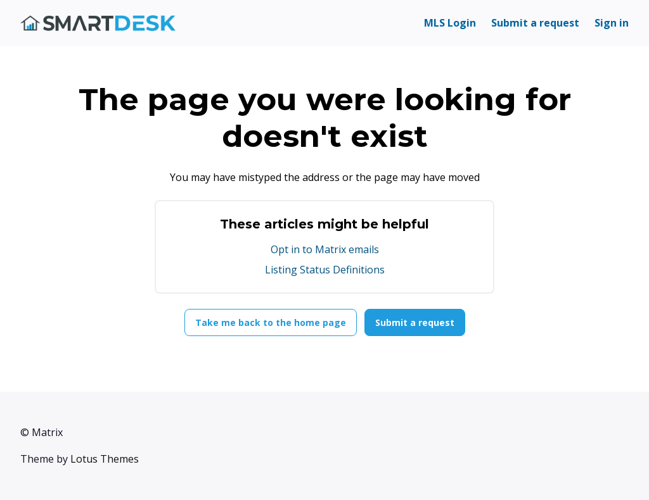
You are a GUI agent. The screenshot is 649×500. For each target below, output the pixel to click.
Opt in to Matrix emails (325, 249)
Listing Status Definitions (325, 270)
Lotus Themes (104, 459)
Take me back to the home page (270, 322)
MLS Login (450, 23)
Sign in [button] (611, 23)
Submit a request (535, 23)
